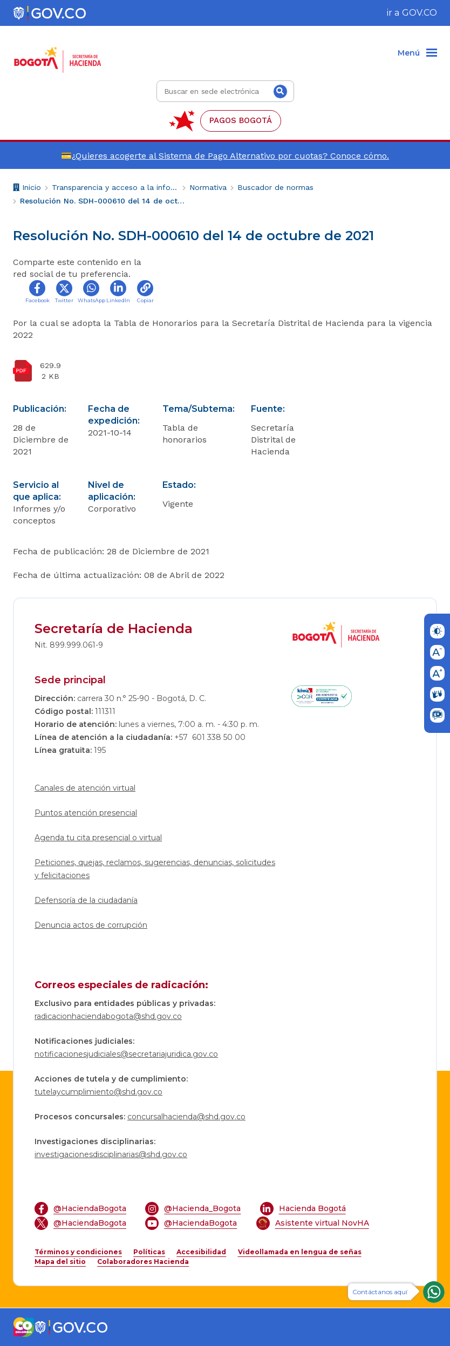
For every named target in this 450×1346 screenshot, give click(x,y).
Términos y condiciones (78, 1252)
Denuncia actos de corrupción (91, 925)
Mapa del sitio (60, 1261)
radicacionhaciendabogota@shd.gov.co (108, 1016)
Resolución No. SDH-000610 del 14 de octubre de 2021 (103, 200)
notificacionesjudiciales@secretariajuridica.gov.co (126, 1054)
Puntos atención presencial (86, 813)
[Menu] (417, 53)
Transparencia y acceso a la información (115, 187)
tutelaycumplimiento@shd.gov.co (98, 1092)
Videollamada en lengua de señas (300, 1252)
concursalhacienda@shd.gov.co (186, 1116)
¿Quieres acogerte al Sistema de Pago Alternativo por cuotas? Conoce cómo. (230, 156)
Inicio (27, 188)
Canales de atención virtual (85, 788)
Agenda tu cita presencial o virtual (98, 837)
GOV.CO (419, 13)
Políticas (149, 1252)
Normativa (208, 187)
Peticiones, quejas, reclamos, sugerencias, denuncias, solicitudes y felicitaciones (155, 869)
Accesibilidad (201, 1252)
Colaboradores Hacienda (143, 1261)
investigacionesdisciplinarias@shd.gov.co (111, 1154)
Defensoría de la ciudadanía (86, 900)
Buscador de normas (275, 187)
